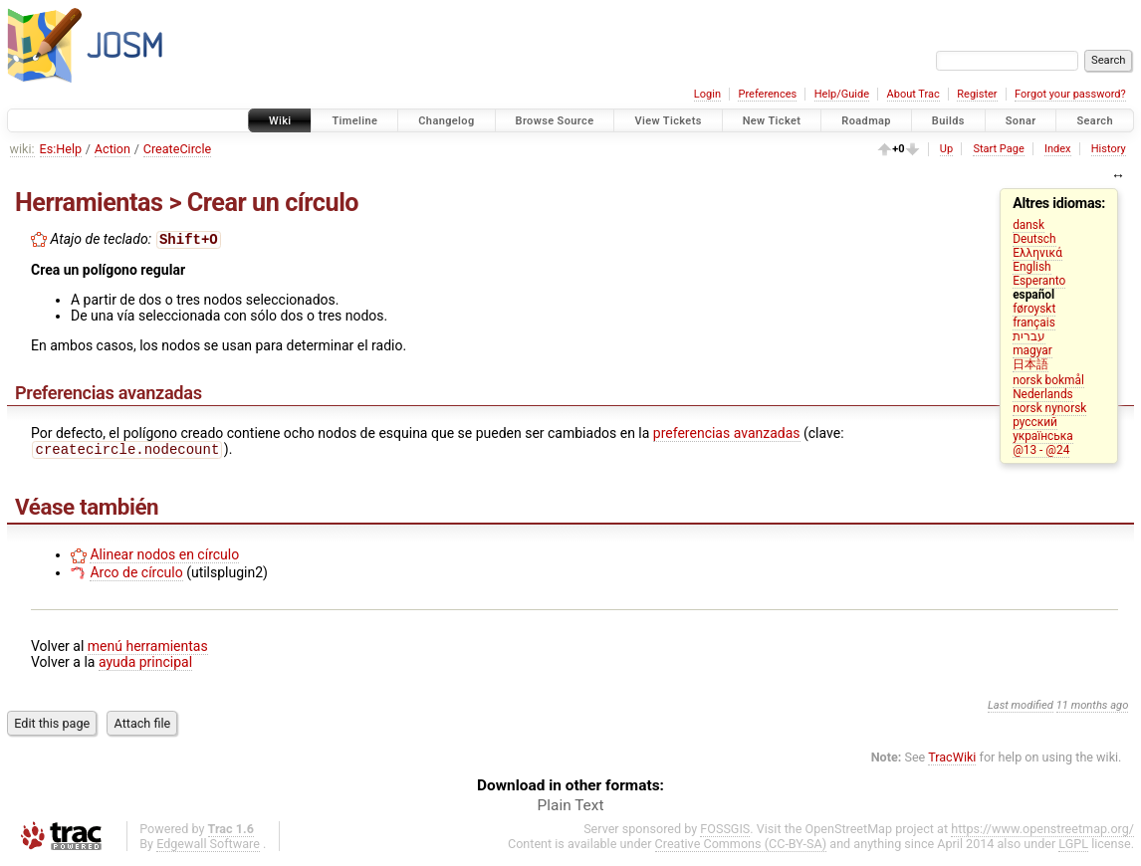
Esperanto (1039, 281)
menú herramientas (148, 650)
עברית (1029, 336)
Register (977, 94)
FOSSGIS (725, 832)
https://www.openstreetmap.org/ (1042, 832)
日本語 (1030, 364)
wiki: (22, 148)
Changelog (446, 120)
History (1108, 148)
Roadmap (866, 120)
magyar (1032, 350)
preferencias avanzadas (726, 435)
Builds (948, 120)
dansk (1028, 225)
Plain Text (571, 809)
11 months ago (1092, 709)
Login (707, 94)
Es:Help (61, 148)
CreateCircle (177, 148)
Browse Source (555, 120)
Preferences (767, 94)
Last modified (1020, 709)
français (1034, 322)
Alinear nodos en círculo (164, 558)
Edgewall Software (208, 847)
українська (1043, 436)
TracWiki (952, 761)
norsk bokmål (1048, 380)
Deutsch (1034, 239)
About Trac (913, 94)
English (1031, 267)
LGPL (1073, 847)
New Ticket (772, 120)
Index (1057, 148)
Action (112, 148)
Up (946, 148)
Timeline (354, 120)
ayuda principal (145, 666)
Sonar (1021, 120)
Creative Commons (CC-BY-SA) (741, 847)
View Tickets (667, 120)
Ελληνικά (1037, 253)
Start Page (998, 148)
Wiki (280, 120)
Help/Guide (841, 94)
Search (1094, 120)
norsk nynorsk (1049, 408)
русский (1035, 422)
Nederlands (1043, 394)
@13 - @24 (1041, 450)
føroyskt (1034, 309)
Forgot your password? (1070, 94)
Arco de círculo (136, 576)
